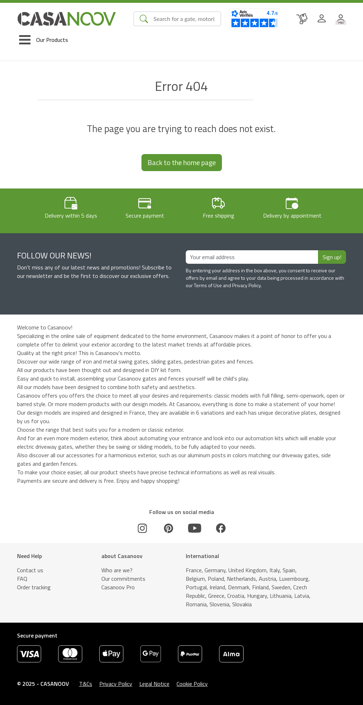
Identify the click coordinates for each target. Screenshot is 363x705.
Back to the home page (181, 162)
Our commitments (123, 578)
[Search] (184, 19)
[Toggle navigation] (43, 40)
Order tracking (34, 587)
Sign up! (332, 257)
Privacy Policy (115, 683)
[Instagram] (142, 528)
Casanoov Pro (118, 587)
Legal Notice (154, 683)
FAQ (22, 578)
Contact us (30, 570)
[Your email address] (252, 257)
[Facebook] (221, 528)
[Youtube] (194, 528)
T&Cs (85, 683)
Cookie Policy (192, 683)
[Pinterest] (168, 528)
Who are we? (117, 570)
